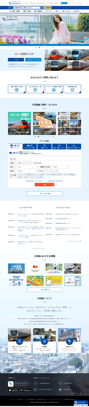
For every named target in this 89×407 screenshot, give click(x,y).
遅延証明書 (48, 7)
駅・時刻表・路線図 (15, 11)
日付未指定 (38, 164)
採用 (51, 3)
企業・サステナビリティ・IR (43, 3)
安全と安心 (76, 11)
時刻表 (16, 60)
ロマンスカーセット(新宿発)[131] (25, 175)
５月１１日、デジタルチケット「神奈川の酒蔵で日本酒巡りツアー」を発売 (30, 215)
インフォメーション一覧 (75, 242)
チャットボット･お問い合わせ (30, 3)
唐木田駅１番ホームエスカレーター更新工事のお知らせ (68, 235)
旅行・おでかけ (66, 11)
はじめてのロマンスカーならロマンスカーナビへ (21, 67)
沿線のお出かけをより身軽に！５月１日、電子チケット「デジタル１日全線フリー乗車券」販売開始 (30, 222)
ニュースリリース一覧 (38, 249)
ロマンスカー (49, 11)
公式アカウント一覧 (76, 394)
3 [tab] (43, 48)
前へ (37, 48)
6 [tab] (49, 48)
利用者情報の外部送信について (71, 400)
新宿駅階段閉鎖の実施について (62, 224)
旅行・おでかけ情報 (45, 194)
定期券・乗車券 (27, 11)
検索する (80, 3)
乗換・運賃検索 (38, 11)
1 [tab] (39, 48)
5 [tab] (47, 48)
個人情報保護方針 (31, 400)
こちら (19, 386)
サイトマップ (14, 400)
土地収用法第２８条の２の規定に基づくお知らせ (66, 215)
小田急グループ (57, 3)
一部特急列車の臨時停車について (63, 219)
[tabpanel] (44, 30)
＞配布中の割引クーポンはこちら (34, 182)
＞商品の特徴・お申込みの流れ (55, 182)
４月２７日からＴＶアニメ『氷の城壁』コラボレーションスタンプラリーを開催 (30, 237)
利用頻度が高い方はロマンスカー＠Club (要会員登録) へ (23, 65)
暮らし (57, 11)
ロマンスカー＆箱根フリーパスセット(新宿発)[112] (46, 175)
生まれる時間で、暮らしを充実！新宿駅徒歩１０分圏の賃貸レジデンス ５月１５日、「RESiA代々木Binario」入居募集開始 (31, 229)
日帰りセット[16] (22, 178)
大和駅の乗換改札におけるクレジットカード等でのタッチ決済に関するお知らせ (68, 229)
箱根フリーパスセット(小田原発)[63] (67, 175)
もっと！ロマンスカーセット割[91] (35, 178)
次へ (52, 48)
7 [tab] (50, 137)
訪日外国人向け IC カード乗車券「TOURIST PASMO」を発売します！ (30, 243)
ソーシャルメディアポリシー (57, 400)
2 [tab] (41, 48)
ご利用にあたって (22, 400)
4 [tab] (45, 48)
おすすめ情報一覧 (45, 290)
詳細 (43, 7)
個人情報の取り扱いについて (43, 400)
